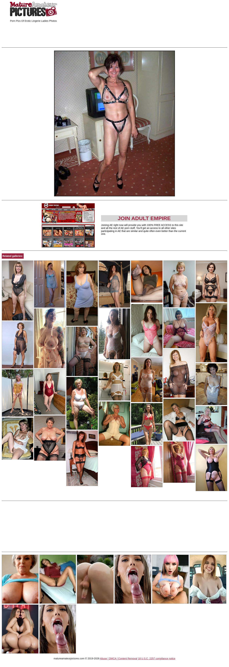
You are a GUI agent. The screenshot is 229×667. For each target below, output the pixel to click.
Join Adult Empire (144, 218)
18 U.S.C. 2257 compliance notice (156, 658)
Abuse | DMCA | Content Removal (118, 658)
